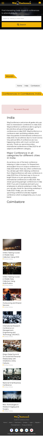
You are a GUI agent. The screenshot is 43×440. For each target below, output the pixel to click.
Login (31, 422)
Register (37, 422)
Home (5, 422)
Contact (25, 422)
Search (21, 24)
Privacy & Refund (27, 425)
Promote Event (15, 425)
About (10, 422)
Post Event (18, 422)
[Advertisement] (20, 51)
